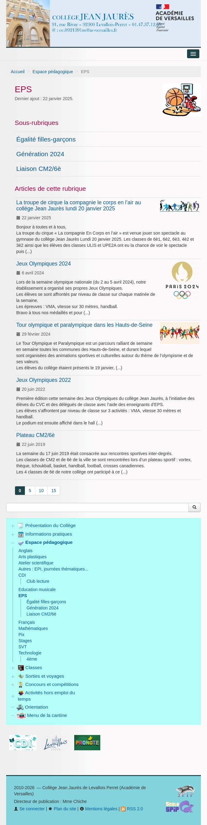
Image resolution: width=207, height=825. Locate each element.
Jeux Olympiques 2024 (43, 264)
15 (53, 490)
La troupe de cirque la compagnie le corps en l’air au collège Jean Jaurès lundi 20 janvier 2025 (78, 205)
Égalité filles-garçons (46, 139)
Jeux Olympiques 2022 (43, 380)
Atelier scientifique (35, 562)
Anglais (25, 550)
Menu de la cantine (42, 715)
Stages (25, 640)
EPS (22, 595)
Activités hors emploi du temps (46, 696)
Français (26, 622)
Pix (21, 634)
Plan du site (62, 808)
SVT (22, 646)
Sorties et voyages (41, 676)
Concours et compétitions (48, 685)
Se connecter (29, 808)
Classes (30, 668)
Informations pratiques (45, 534)
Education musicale (37, 589)
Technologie (29, 652)
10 (41, 490)
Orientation (32, 707)
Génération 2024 (40, 153)
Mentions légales (98, 808)
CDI (22, 575)
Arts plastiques (32, 556)
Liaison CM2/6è (38, 168)
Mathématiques (33, 628)
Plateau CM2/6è (35, 435)
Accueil (18, 71)
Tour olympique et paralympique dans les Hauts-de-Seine (84, 325)
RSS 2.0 (132, 808)
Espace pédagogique (53, 71)
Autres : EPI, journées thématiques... (53, 569)
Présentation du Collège (47, 526)
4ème (31, 659)
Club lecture (37, 581)
